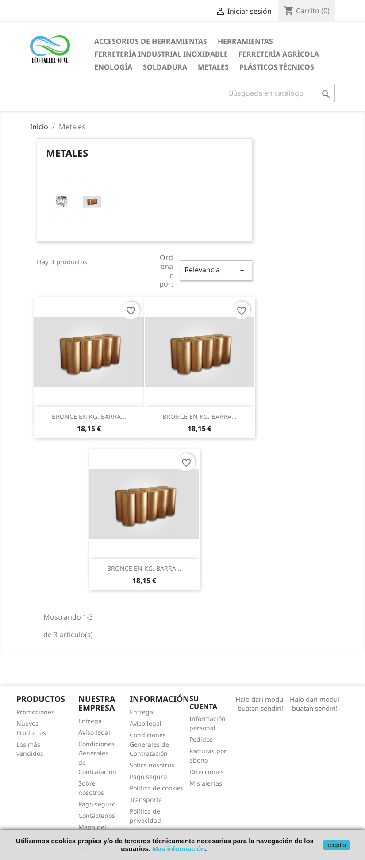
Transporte (146, 799)
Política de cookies (157, 788)
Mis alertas (205, 783)
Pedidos (201, 739)
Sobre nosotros (152, 765)
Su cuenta (203, 702)
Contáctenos (96, 815)
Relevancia (215, 270)
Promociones (35, 712)
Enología (113, 67)
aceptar (336, 844)
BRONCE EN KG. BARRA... (89, 416)
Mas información (178, 848)
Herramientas (245, 41)
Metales (213, 67)
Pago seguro (96, 804)
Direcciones (206, 771)
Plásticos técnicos (276, 67)
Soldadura (165, 67)
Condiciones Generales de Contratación (149, 744)
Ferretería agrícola (278, 54)
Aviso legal (94, 732)
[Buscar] (279, 93)
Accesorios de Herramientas (150, 41)
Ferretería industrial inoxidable (161, 54)
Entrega (90, 721)
